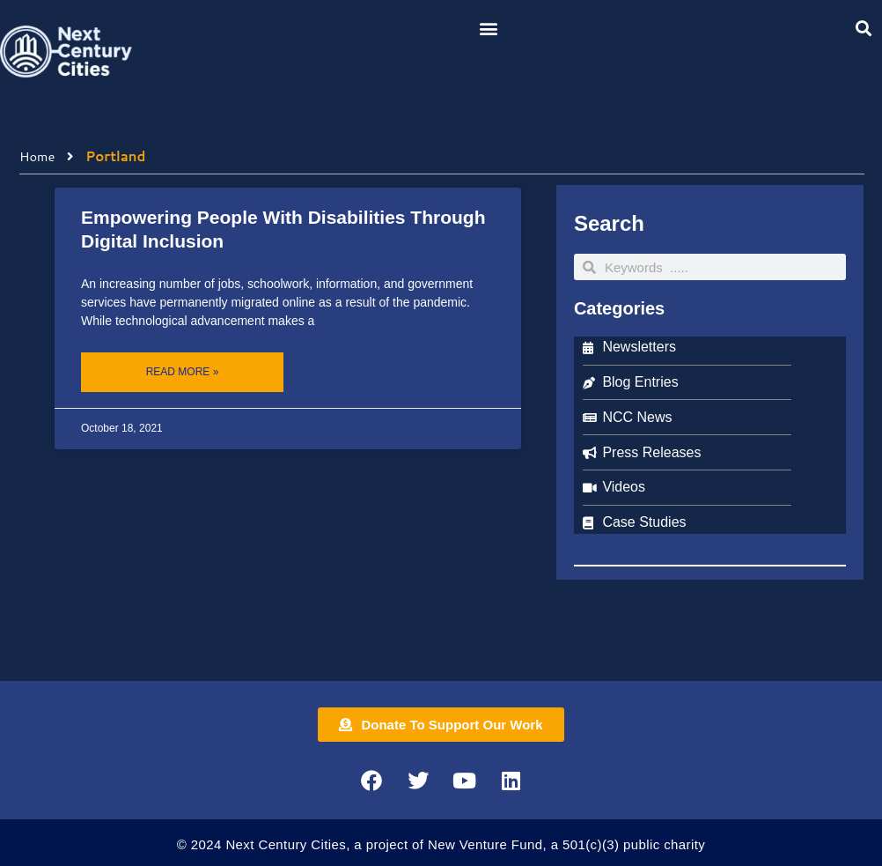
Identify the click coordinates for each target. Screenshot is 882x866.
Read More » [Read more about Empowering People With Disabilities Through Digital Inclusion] (182, 372)
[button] (488, 27)
